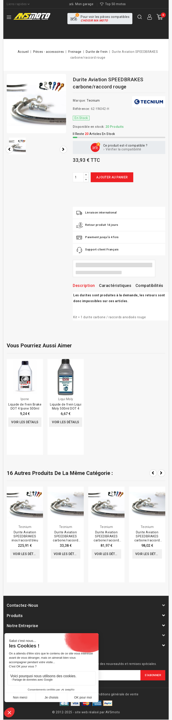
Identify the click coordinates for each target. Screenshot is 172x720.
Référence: (81, 109)
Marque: (79, 100)
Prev (153, 473)
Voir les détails (24, 422)
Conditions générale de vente (116, 694)
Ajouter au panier (112, 177)
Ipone (25, 399)
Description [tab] (84, 285)
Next (161, 473)
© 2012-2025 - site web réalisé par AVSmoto (86, 712)
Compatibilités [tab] (149, 285)
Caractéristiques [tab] (115, 285)
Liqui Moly (65, 399)
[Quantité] (78, 177)
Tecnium (93, 100)
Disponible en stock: (89, 126)
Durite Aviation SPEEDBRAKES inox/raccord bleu (25, 536)
